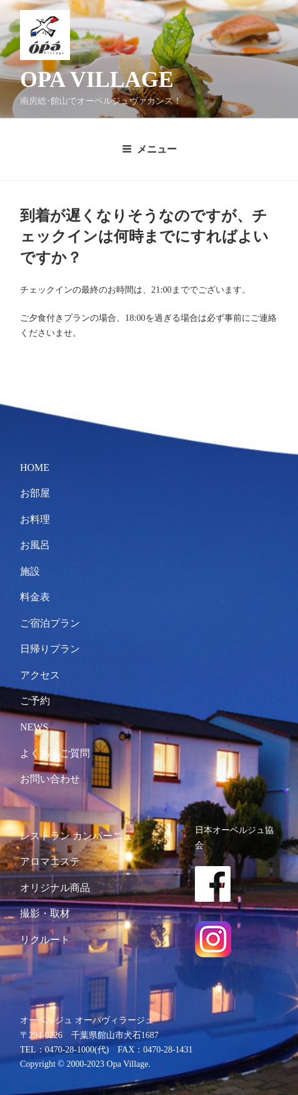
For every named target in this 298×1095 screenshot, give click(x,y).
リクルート (45, 939)
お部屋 (35, 493)
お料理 (35, 519)
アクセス (40, 675)
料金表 (35, 597)
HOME (34, 467)
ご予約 (35, 700)
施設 (30, 571)
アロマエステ (50, 861)
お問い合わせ (50, 779)
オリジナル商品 (55, 887)
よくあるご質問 (55, 753)
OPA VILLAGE (97, 79)
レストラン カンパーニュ (76, 835)
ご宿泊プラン (50, 623)
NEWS (34, 727)
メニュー (149, 149)
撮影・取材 (45, 913)
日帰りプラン (50, 648)
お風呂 (35, 545)
